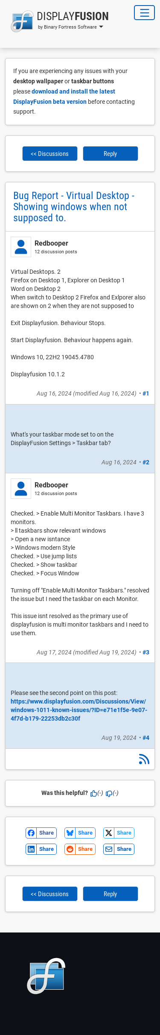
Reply (110, 154)
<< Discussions (50, 154)
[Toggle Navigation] (144, 12)
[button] (57, 21)
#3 (146, 652)
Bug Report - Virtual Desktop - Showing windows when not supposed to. (73, 207)
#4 (146, 737)
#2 (146, 462)
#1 (146, 393)
